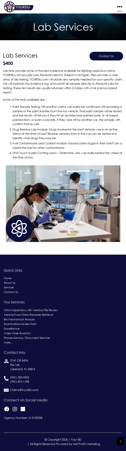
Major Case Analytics (17, 333)
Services (9, 287)
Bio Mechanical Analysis (19, 319)
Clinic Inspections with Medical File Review (31, 310)
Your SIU (76, 440)
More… (8, 342)
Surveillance (11, 329)
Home (8, 278)
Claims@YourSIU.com (24, 390)
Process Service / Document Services (27, 338)
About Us (9, 283)
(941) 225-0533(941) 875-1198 (19, 379)
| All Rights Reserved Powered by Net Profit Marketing (63, 444)
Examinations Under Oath (20, 324)
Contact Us (106, 56)
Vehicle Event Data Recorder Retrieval (28, 315)
